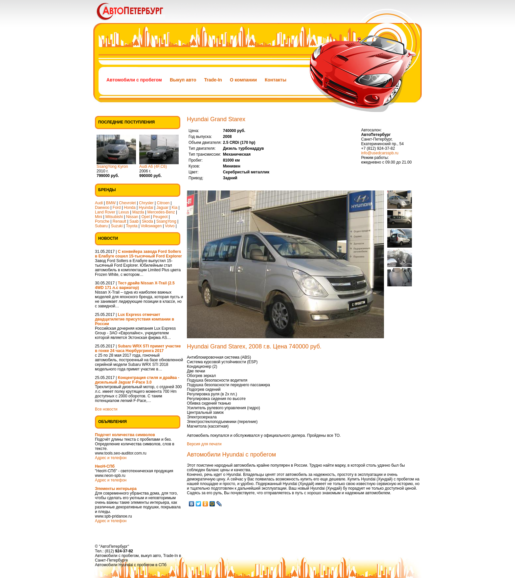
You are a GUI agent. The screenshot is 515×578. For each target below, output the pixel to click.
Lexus (124, 212)
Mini (98, 216)
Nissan (132, 216)
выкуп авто (151, 555)
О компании (243, 79)
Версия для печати (204, 444)
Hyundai (146, 207)
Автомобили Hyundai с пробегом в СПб (131, 565)
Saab (134, 221)
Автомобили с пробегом (134, 79)
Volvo (169, 226)
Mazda (138, 212)
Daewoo (102, 207)
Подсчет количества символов (125, 435)
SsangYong (166, 221)
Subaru (101, 226)
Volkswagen (151, 226)
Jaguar (162, 207)
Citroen (163, 203)
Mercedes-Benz (161, 212)
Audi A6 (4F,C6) (153, 166)
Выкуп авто (183, 79)
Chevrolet (127, 203)
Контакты (275, 79)
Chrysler (146, 203)
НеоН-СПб (105, 466)
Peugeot (160, 216)
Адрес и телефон (110, 458)
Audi (99, 203)
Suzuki (117, 226)
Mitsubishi (114, 216)
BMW (111, 203)
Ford (117, 207)
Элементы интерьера (116, 488)
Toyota (131, 226)
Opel (145, 216)
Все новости (106, 409)
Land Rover (105, 212)
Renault (119, 221)
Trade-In (213, 79)
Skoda (147, 221)
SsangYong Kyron (112, 166)
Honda (129, 207)
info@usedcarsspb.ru (379, 153)
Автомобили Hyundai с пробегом (231, 454)
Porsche (102, 221)
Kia (174, 207)
